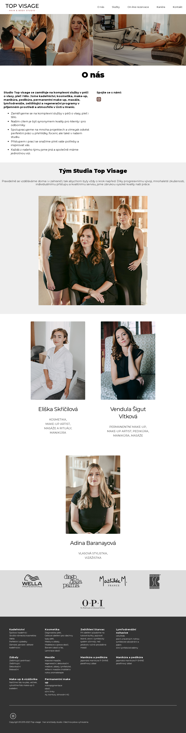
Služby (116, 6)
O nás (100, 6)
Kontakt (177, 6)
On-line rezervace (138, 6)
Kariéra (161, 6)
